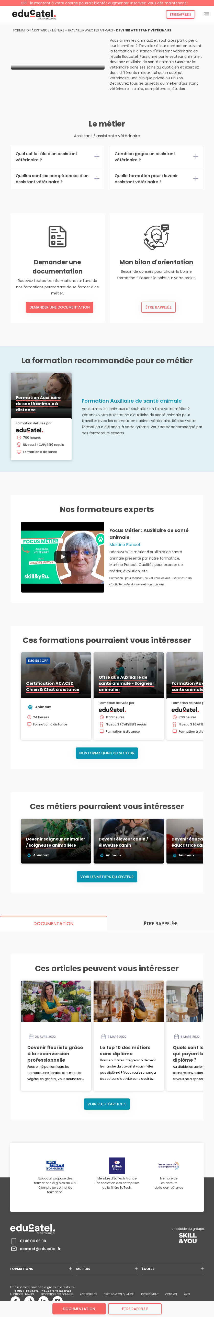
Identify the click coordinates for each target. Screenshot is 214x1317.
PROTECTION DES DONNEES (57, 1255)
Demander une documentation (59, 307)
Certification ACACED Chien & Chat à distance (77, 688)
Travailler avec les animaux (90, 30)
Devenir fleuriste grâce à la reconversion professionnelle (96, 1008)
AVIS (187, 1255)
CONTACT (171, 1255)
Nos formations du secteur (106, 751)
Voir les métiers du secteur (107, 876)
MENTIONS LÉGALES (22, 1255)
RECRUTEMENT (150, 1255)
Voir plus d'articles (106, 1065)
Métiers (58, 30)
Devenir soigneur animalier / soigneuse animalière (81, 845)
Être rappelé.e (179, 14)
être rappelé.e (135, 1308)
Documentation (79, 1308)
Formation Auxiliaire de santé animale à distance (48, 407)
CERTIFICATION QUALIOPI (119, 1255)
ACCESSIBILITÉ (88, 1255)
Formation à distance (31, 30)
